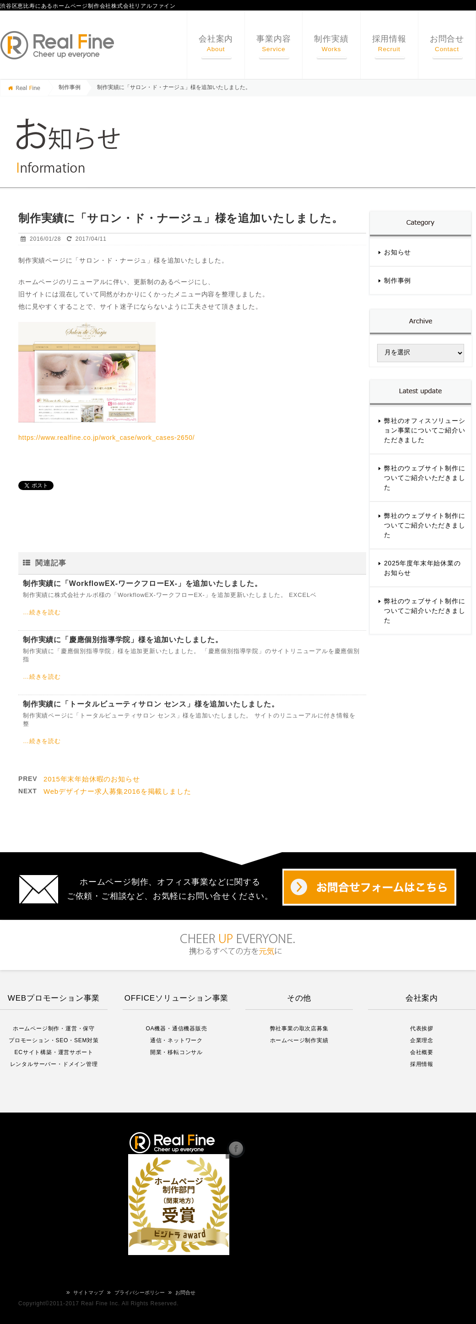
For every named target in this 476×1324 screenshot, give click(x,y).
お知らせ (397, 252)
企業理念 (421, 1040)
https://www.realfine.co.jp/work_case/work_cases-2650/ (106, 437)
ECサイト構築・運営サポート (54, 1052)
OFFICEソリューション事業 (176, 998)
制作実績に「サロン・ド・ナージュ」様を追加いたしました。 (174, 87)
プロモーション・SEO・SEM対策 (54, 1040)
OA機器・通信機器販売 (176, 1028)
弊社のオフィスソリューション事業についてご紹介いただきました (424, 430)
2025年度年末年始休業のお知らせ (422, 567)
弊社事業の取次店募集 (299, 1028)
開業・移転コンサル (176, 1052)
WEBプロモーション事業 (54, 998)
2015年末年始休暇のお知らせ (91, 779)
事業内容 (273, 43)
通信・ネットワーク (176, 1040)
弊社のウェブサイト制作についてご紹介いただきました (424, 477)
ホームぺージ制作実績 (299, 1040)
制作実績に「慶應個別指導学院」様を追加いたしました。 (123, 640)
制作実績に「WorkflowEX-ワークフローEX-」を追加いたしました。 (142, 583)
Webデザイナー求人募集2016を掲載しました (117, 791)
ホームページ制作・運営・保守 (54, 1028)
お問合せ (447, 43)
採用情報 (389, 43)
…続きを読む (42, 612)
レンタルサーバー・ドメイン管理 (54, 1064)
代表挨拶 (421, 1028)
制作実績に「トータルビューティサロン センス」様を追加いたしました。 (151, 704)
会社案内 (216, 43)
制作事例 (70, 87)
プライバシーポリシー (139, 1292)
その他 (299, 998)
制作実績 (331, 43)
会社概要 (421, 1052)
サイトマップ (88, 1292)
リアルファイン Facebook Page (236, 1148)
